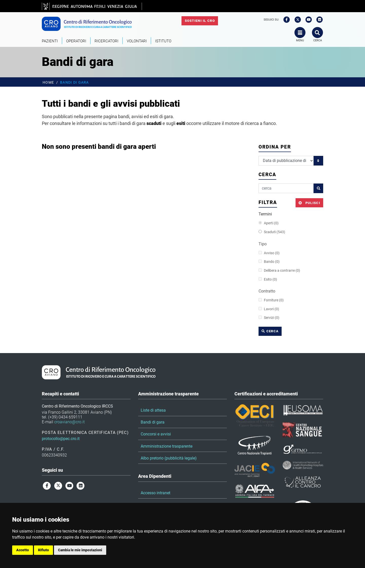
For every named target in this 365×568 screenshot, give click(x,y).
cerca (270, 331)
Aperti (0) (269, 223)
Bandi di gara (153, 422)
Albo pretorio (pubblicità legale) (169, 458)
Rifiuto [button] (43, 550)
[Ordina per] (286, 161)
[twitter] (296, 19)
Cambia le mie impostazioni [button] (80, 550)
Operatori (76, 41)
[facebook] (285, 19)
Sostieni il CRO (200, 21)
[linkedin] (318, 19)
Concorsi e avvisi (156, 434)
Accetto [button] (22, 550)
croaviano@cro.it (69, 421)
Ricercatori (106, 41)
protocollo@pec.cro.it (61, 438)
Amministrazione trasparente (166, 446)
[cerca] (286, 188)
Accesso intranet (155, 492)
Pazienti (50, 41)
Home (48, 82)
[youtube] (307, 19)
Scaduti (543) (272, 232)
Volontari (137, 41)
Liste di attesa (153, 410)
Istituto (163, 41)
